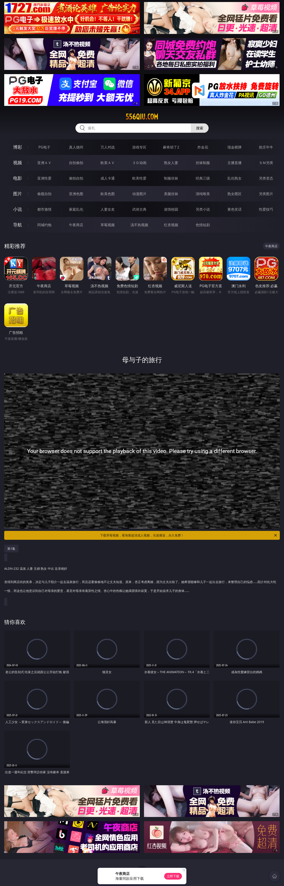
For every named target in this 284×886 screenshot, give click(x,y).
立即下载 (173, 876)
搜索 (199, 128)
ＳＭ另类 (266, 162)
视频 (17, 163)
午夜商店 (76, 224)
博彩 (17, 147)
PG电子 (44, 147)
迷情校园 (171, 209)
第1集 (11, 548)
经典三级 (203, 178)
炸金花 (202, 147)
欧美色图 (108, 193)
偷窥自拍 (44, 193)
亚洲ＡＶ (44, 162)
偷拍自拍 (76, 178)
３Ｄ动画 (139, 162)
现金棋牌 (234, 147)
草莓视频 (108, 224)
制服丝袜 (171, 178)
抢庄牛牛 (266, 147)
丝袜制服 (203, 162)
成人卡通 (108, 178)
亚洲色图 (76, 193)
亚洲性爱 (44, 178)
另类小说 (203, 209)
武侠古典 (139, 209)
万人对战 (108, 147)
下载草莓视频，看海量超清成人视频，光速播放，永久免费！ (189, 535)
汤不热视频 (139, 224)
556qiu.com (142, 116)
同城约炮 (44, 224)
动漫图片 (139, 193)
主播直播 (234, 162)
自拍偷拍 (76, 162)
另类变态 (266, 178)
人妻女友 (108, 209)
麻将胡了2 (171, 147)
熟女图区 (234, 193)
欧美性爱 (139, 178)
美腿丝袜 (171, 193)
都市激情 (44, 209)
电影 (17, 178)
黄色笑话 (234, 209)
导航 (17, 225)
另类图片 (266, 193)
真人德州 (76, 147)
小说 (17, 209)
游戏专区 (139, 147)
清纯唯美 (203, 193)
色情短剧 (203, 224)
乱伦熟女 (234, 178)
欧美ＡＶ (108, 162)
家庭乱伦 (76, 209)
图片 (17, 194)
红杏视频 (171, 224)
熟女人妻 (171, 162)
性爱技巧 (266, 209)
